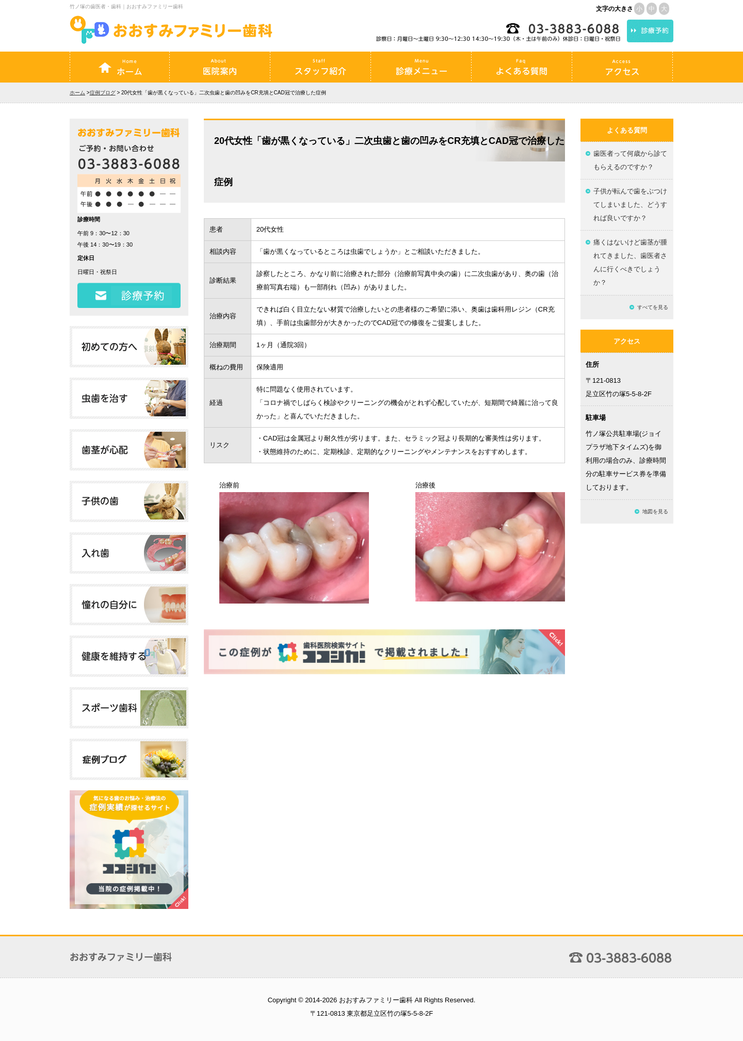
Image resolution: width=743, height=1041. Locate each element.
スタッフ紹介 (320, 67)
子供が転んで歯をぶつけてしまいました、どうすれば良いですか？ (630, 204)
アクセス (622, 67)
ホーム (120, 67)
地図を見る (655, 511)
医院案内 (220, 67)
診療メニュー (421, 67)
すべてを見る (652, 307)
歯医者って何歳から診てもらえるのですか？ (630, 160)
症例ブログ (103, 92)
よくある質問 (522, 67)
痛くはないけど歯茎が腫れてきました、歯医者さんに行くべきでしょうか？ (630, 262)
